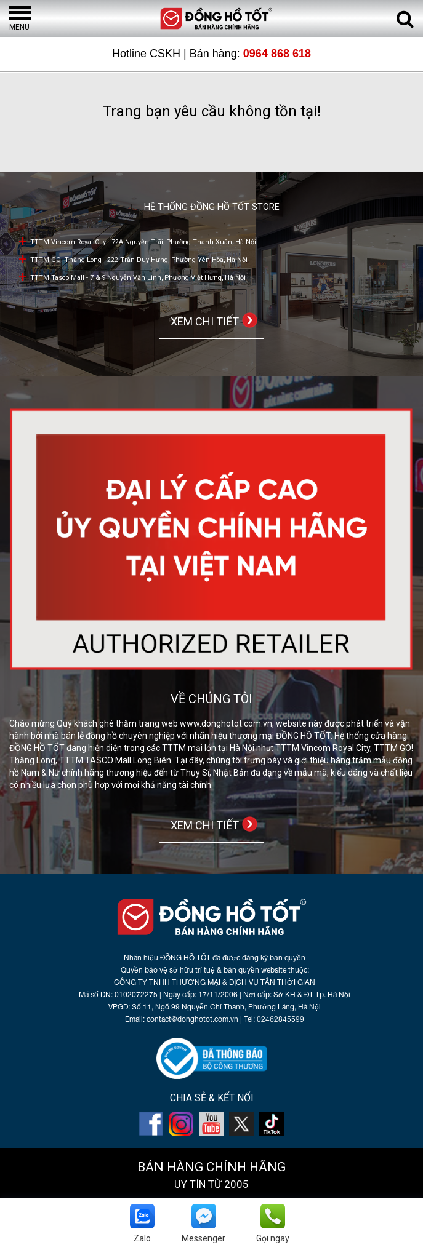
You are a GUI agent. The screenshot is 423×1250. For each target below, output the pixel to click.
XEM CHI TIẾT (202, 321)
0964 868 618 (277, 53)
